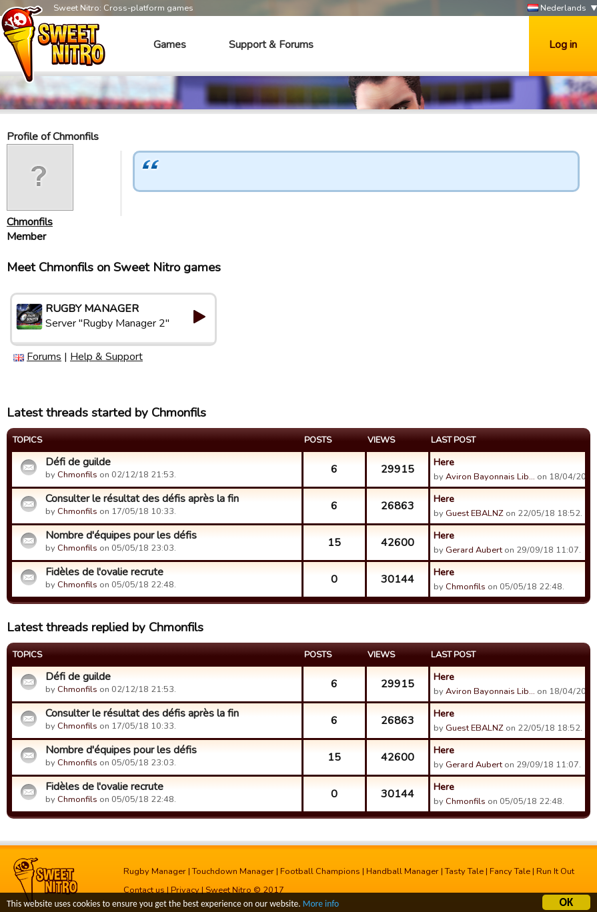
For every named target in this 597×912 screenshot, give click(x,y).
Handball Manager (402, 871)
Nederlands (557, 8)
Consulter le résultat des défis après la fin (142, 498)
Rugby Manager (154, 871)
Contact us (144, 890)
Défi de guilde (78, 462)
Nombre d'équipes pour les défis (121, 535)
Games (169, 44)
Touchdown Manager (233, 871)
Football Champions (320, 871)
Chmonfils (30, 222)
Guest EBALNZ (475, 513)
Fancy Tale (510, 871)
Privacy (185, 890)
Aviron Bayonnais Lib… (490, 477)
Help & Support (106, 356)
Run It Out (555, 871)
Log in (563, 44)
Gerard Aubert (474, 550)
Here (444, 462)
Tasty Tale (464, 871)
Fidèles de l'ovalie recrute (104, 572)
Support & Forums (271, 44)
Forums (44, 356)
